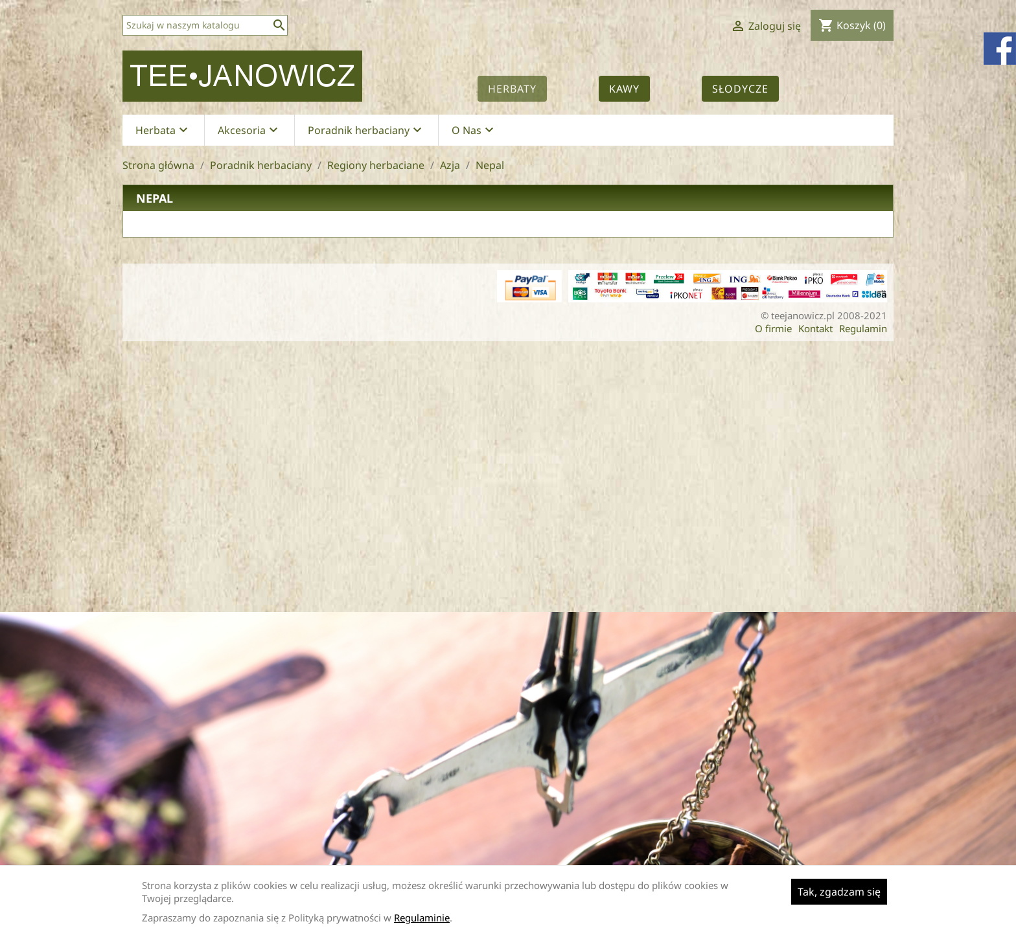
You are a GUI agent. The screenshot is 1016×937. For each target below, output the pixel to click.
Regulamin (863, 328)
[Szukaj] (205, 25)
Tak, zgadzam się (839, 892)
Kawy (624, 89)
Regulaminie (422, 917)
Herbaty (512, 89)
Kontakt (815, 328)
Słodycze (740, 89)
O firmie (773, 328)
